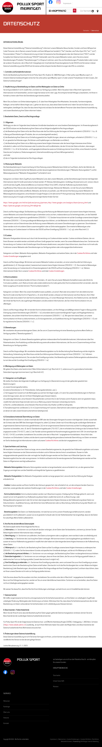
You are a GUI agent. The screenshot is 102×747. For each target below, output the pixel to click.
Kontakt (6, 724)
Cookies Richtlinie (83, 253)
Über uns (6, 712)
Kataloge (6, 707)
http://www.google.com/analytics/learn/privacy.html (68, 203)
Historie (6, 718)
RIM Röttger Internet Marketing (90, 741)
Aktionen (6, 701)
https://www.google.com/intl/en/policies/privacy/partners (25, 203)
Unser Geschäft (58, 681)
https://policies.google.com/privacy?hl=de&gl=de (22, 206)
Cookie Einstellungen (73, 739)
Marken (55, 687)
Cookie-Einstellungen (11, 257)
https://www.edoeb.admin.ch (15, 625)
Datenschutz (62, 739)
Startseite (86, 31)
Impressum (53, 739)
